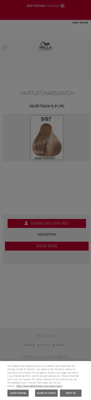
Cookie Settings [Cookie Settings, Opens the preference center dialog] (18, 394)
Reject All (70, 394)
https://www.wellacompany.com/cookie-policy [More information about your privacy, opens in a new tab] (39, 387)
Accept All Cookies (46, 394)
